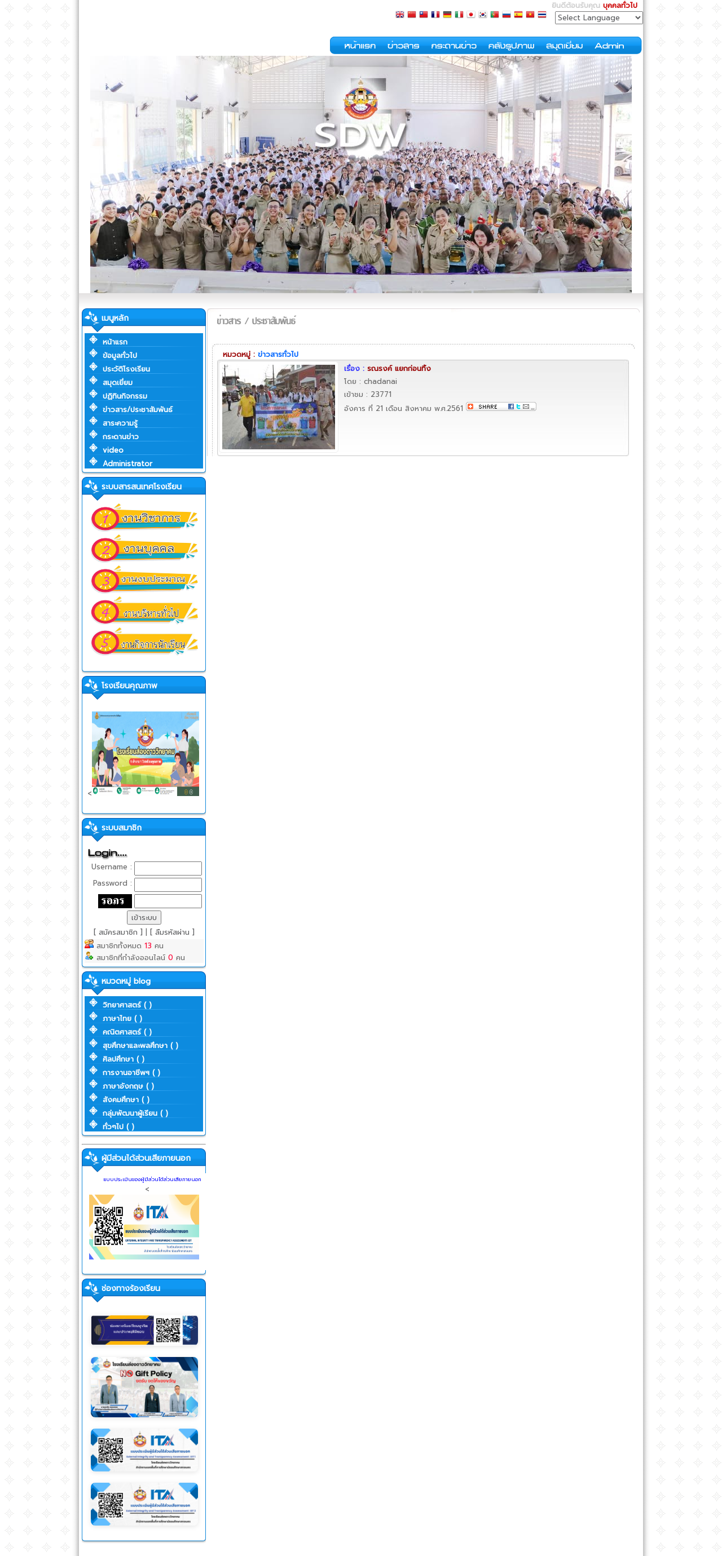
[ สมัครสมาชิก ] (120, 932)
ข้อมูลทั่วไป (120, 355)
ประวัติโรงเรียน (126, 369)
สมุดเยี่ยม (118, 382)
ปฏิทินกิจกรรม (125, 396)
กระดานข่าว (121, 436)
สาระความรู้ (120, 423)
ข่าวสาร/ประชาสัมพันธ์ (138, 409)
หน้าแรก (115, 342)
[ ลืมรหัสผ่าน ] (172, 932)
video (113, 450)
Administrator (127, 463)
